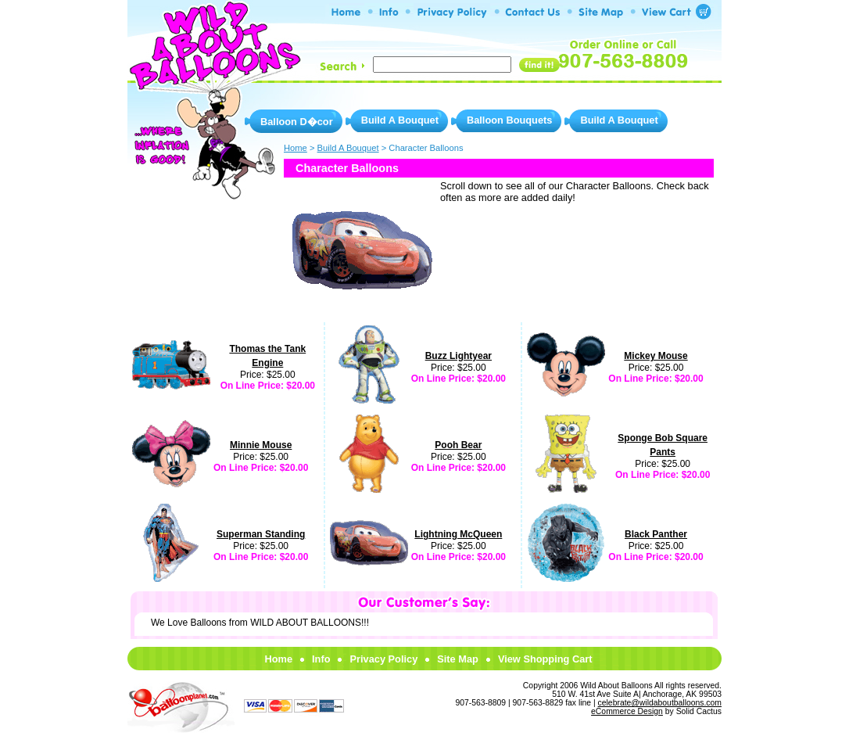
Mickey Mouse (655, 355)
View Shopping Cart (545, 659)
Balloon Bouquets (509, 120)
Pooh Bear (458, 445)
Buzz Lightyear (458, 355)
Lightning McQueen (458, 534)
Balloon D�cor (296, 121)
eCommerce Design (627, 711)
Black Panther (656, 534)
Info (321, 659)
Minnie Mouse (261, 445)
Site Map (457, 659)
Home (278, 659)
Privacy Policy (383, 659)
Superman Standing (261, 534)
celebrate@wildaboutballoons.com (660, 702)
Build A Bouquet (400, 120)
